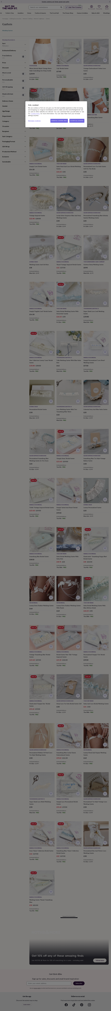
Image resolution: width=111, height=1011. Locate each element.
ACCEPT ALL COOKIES (76, 120)
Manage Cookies (34, 121)
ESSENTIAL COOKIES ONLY (59, 120)
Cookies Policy (35, 113)
